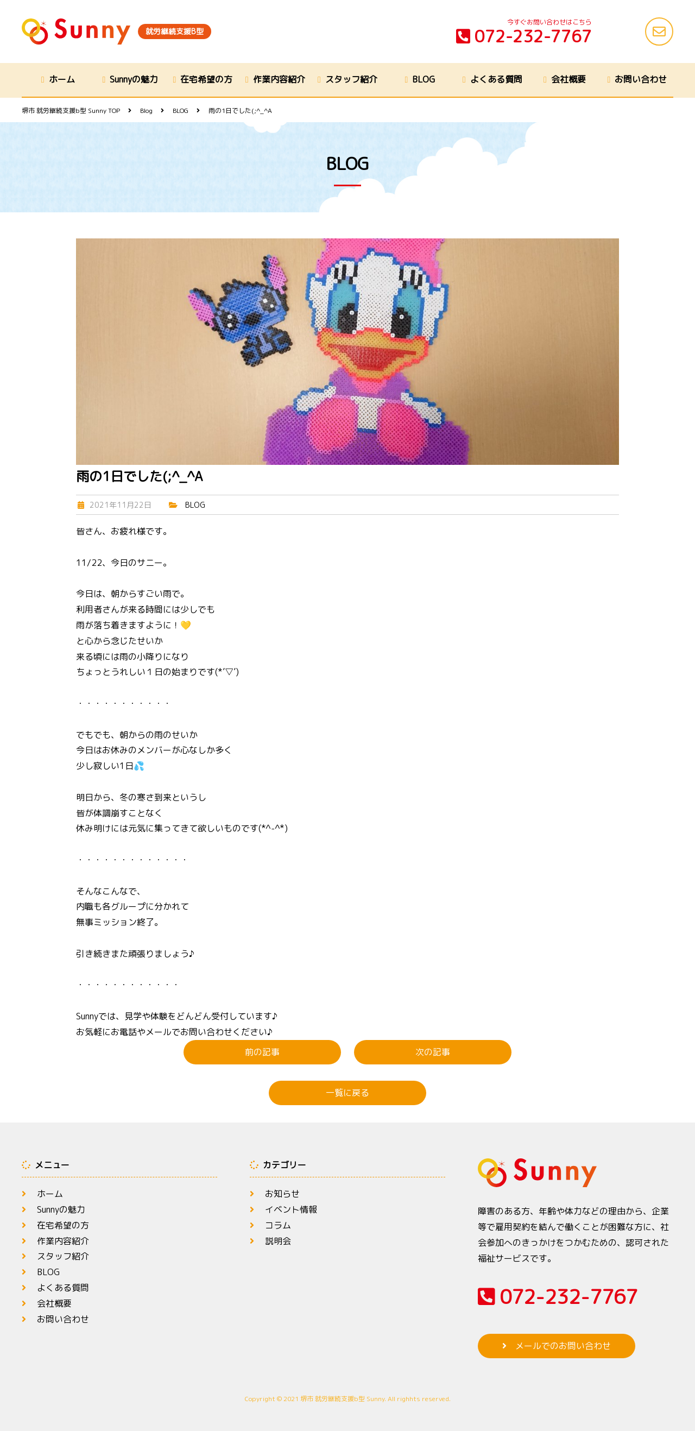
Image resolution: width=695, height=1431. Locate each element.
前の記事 (262, 1052)
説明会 (278, 1241)
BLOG (423, 79)
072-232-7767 (524, 36)
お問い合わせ (641, 79)
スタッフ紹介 (351, 79)
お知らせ (282, 1194)
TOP (71, 110)
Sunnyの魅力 (134, 79)
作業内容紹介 (279, 79)
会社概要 (568, 79)
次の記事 (432, 1052)
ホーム (62, 79)
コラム (278, 1225)
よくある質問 (496, 79)
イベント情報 (291, 1209)
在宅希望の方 (206, 79)
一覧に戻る (347, 1093)
